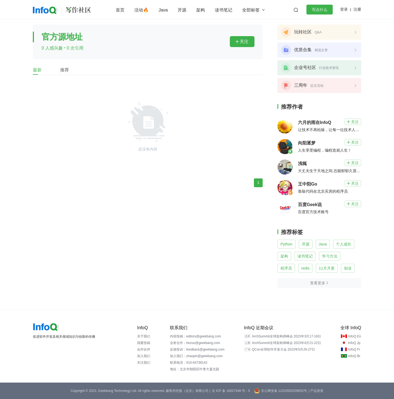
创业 (348, 268)
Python (286, 244)
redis (305, 268)
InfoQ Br (354, 356)
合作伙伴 (143, 349)
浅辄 (302, 163)
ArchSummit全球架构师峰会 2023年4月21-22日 (286, 343)
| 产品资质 (315, 391)
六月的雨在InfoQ (314, 122)
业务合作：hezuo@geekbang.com (195, 343)
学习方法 (329, 256)
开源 (182, 10)
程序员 (286, 268)
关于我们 (143, 336)
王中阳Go (307, 184)
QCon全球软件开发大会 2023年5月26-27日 (283, 349)
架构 (200, 10)
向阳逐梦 (306, 143)
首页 (120, 10)
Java (163, 10)
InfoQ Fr (354, 349)
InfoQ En (354, 336)
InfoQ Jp (354, 343)
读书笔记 (223, 10)
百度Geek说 (310, 204)
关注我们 (143, 363)
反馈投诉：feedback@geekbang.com (197, 349)
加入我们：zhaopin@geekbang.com (196, 356)
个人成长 (343, 244)
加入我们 (143, 356)
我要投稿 (143, 343)
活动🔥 (141, 10)
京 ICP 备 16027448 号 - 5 (231, 391)
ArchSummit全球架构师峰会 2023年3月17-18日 (286, 336)
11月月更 (327, 268)
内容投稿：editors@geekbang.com (195, 336)
